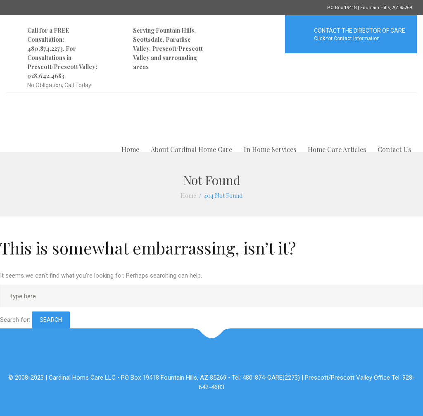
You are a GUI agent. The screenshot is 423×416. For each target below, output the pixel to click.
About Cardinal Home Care (191, 149)
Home (130, 149)
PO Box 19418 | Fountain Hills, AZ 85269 (369, 7)
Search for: (15, 319)
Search (51, 319)
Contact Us (394, 149)
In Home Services (270, 149)
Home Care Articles (337, 149)
